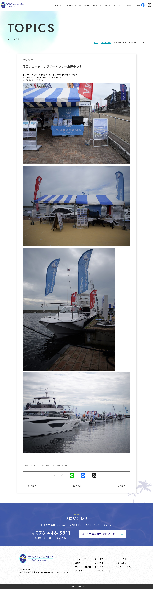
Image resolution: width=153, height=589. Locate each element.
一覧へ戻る (76, 485)
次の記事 (121, 485)
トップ (96, 42)
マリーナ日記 (106, 42)
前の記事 (31, 485)
